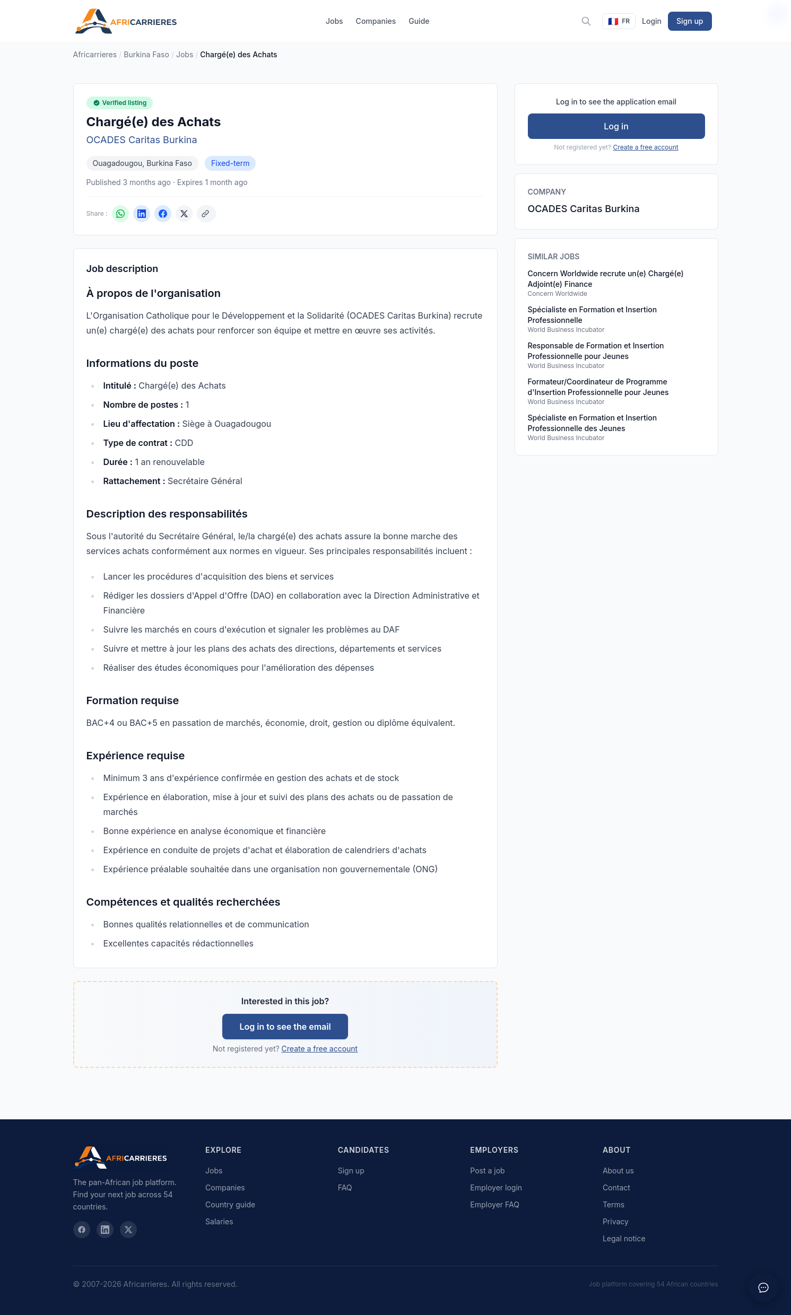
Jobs (334, 20)
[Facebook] (81, 1229)
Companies (376, 20)
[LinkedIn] (105, 1229)
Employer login (496, 1187)
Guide (418, 20)
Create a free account (320, 1048)
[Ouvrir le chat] (763, 1287)
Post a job (487, 1170)
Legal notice (624, 1238)
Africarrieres (95, 54)
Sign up (689, 20)
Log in (616, 126)
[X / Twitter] (128, 1229)
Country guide (230, 1204)
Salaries (219, 1221)
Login (652, 20)
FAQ (345, 1187)
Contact (616, 1187)
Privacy (616, 1221)
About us (618, 1170)
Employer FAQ (494, 1204)
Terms (613, 1204)
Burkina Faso (146, 54)
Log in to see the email (285, 1026)
